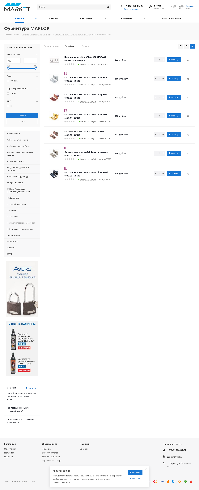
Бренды (84, 448)
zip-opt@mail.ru (174, 456)
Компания (10, 443)
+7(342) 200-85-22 (133, 5)
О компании (10, 448)
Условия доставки (51, 456)
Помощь (46, 448)
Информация (49, 443)
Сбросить (22, 121)
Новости (8, 456)
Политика (9, 452)
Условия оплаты (50, 452)
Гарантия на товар (51, 460)
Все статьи (31, 388)
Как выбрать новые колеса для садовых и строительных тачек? (21, 396)
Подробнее (135, 478)
